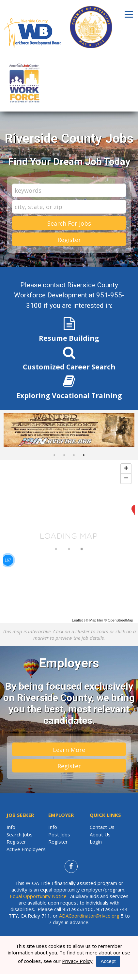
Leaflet (77, 620)
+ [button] (126, 469)
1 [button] (54, 455)
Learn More (69, 750)
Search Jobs (20, 834)
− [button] (126, 479)
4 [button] (84, 455)
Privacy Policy (77, 961)
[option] (69, 430)
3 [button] (74, 455)
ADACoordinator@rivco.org (89, 915)
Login (96, 841)
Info (11, 827)
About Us (100, 834)
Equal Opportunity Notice (38, 896)
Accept (108, 961)
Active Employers (26, 849)
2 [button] (64, 455)
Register (69, 240)
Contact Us (102, 827)
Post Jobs (59, 834)
